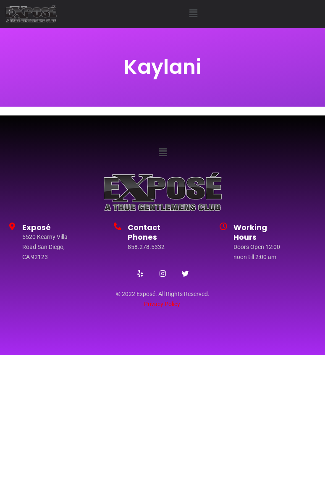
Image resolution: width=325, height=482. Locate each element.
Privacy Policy (162, 304)
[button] (193, 14)
